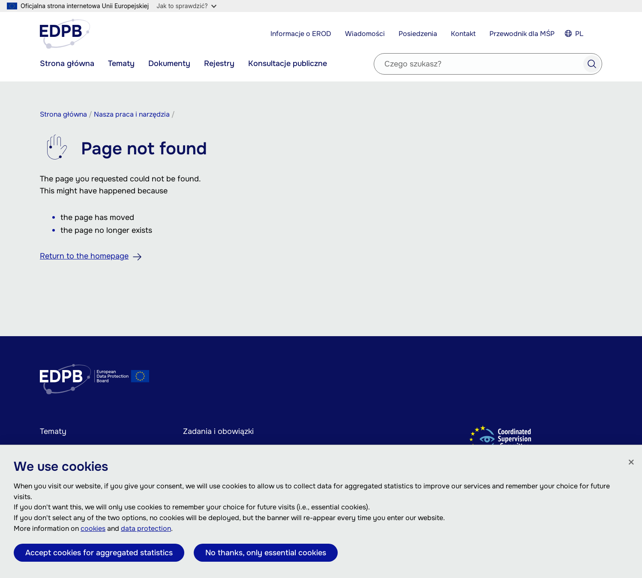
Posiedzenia (418, 33)
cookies (93, 528)
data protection (146, 528)
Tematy (121, 63)
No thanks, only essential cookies (265, 552)
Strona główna (67, 63)
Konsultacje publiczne (287, 63)
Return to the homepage (84, 256)
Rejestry (219, 63)
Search (591, 63)
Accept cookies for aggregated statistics (99, 552)
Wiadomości (365, 33)
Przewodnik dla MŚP (522, 33)
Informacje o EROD (300, 33)
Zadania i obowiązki (218, 431)
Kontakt (463, 33)
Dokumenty (169, 63)
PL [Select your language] (579, 33)
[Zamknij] (631, 462)
